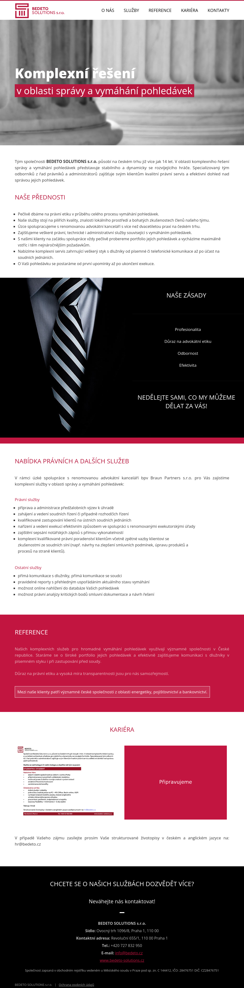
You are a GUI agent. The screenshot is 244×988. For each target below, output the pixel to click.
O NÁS (108, 10)
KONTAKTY (218, 10)
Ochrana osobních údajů (76, 985)
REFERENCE (160, 10)
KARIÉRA (189, 10)
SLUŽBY (131, 10)
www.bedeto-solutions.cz (122, 960)
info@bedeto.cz (128, 953)
